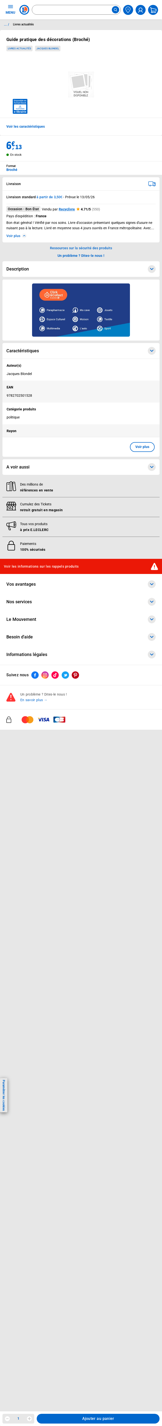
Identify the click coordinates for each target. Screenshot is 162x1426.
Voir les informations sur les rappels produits (41, 566)
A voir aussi (81, 467)
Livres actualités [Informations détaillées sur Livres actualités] (23, 24)
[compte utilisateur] (141, 10)
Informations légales (81, 655)
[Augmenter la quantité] (29, 1418)
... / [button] (6, 24)
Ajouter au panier (98, 1418)
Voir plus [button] (142, 447)
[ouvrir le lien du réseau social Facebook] (35, 675)
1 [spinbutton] (18, 1418)
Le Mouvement (81, 620)
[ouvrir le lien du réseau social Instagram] (45, 675)
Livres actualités (19, 48)
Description (81, 269)
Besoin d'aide (81, 637)
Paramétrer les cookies (3, 1095)
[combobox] (76, 10)
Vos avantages (81, 584)
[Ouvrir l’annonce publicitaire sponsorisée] (81, 310)
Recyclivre (67, 209)
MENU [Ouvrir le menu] (10, 9)
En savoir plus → (33, 700)
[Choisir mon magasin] (128, 10)
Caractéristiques (81, 351)
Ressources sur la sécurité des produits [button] (81, 248)
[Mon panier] (153, 10)
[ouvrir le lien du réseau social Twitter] (65, 675)
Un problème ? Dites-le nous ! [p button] (81, 255)
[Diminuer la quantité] (7, 1418)
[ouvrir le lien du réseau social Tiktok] (55, 675)
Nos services (81, 602)
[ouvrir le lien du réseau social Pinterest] (75, 675)
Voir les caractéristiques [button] (25, 126)
